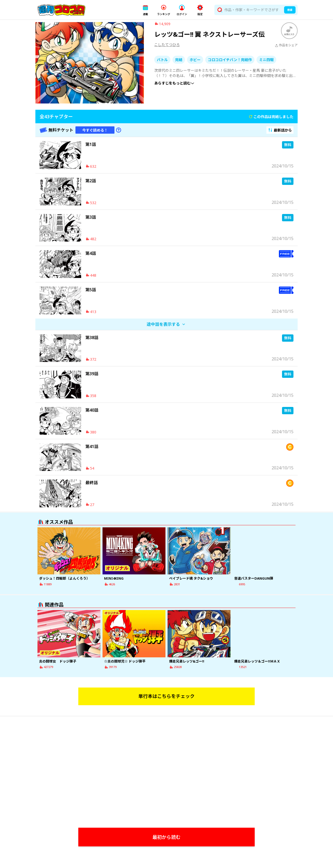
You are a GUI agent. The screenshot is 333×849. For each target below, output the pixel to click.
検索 (289, 10)
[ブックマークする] (289, 34)
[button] (145, 10)
